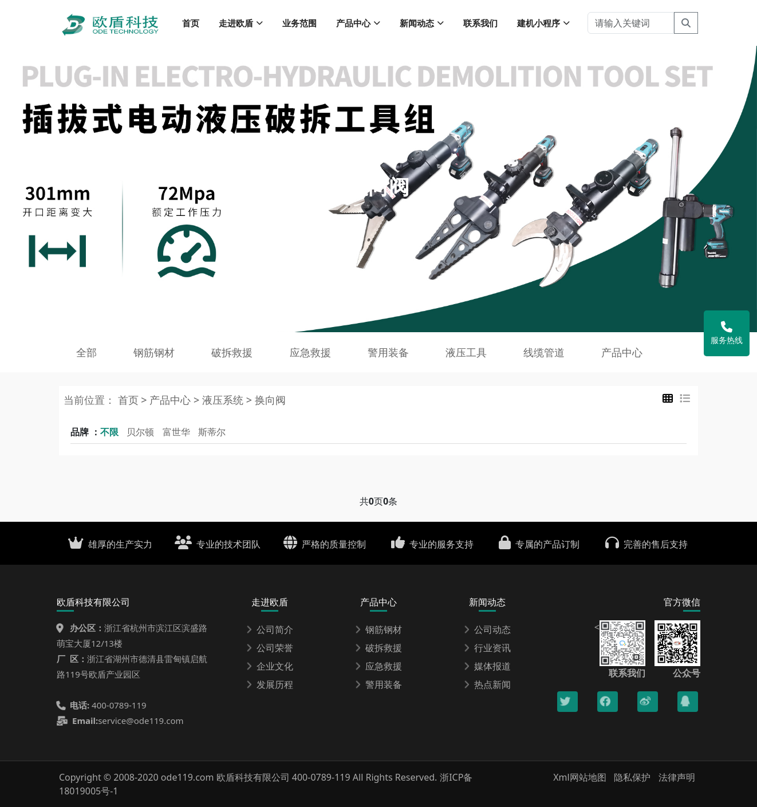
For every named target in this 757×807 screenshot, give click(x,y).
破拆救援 (232, 352)
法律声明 (677, 777)
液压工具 (466, 352)
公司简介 (269, 629)
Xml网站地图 (581, 777)
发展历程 (269, 684)
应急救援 (310, 352)
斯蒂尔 (212, 432)
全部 (86, 352)
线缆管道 (544, 352)
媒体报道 (487, 666)
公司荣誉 (269, 647)
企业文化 (269, 666)
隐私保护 (632, 777)
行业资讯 (487, 647)
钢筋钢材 (154, 352)
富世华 (176, 432)
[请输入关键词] (631, 23)
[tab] (668, 398)
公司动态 (487, 629)
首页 (190, 23)
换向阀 (270, 400)
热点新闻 (487, 684)
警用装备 (388, 352)
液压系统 (222, 400)
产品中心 (621, 352)
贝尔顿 (140, 432)
